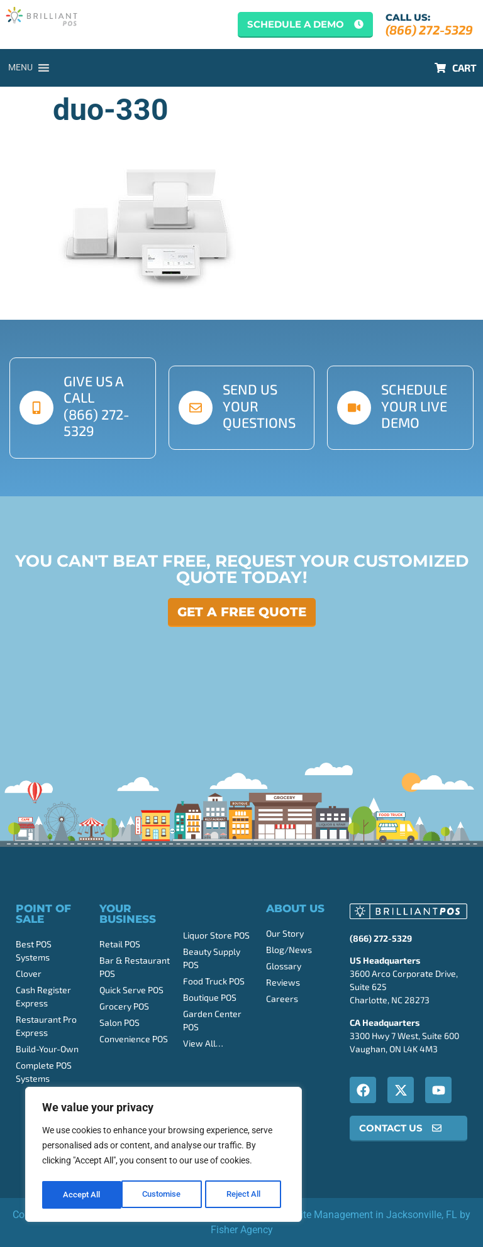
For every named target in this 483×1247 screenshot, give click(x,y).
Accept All (246, 1195)
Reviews (283, 982)
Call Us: (408, 17)
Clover (29, 973)
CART (464, 68)
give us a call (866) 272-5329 (97, 405)
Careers (282, 998)
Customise (82, 1195)
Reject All (165, 1195)
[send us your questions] (196, 408)
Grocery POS (124, 1006)
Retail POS (119, 944)
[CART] (440, 68)
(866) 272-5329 (429, 29)
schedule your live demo (414, 405)
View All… (203, 1043)
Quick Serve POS (131, 989)
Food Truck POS (214, 981)
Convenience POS (133, 1038)
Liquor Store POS (216, 935)
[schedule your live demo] (354, 408)
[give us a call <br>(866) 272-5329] (36, 408)
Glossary (283, 966)
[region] (163, 1156)
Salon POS (119, 1022)
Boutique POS (209, 997)
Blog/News (289, 949)
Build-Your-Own (47, 1048)
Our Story (285, 933)
